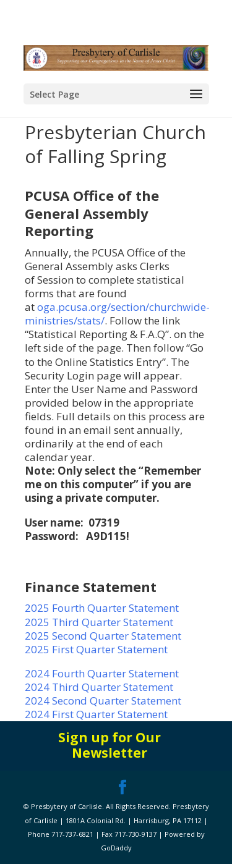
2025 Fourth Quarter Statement (102, 608)
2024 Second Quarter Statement (103, 700)
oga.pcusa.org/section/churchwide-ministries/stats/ (117, 314)
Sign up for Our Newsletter (109, 745)
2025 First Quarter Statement (96, 649)
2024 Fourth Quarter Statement (102, 673)
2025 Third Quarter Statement (99, 622)
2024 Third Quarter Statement (100, 687)
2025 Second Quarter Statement (103, 636)
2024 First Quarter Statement (96, 714)
